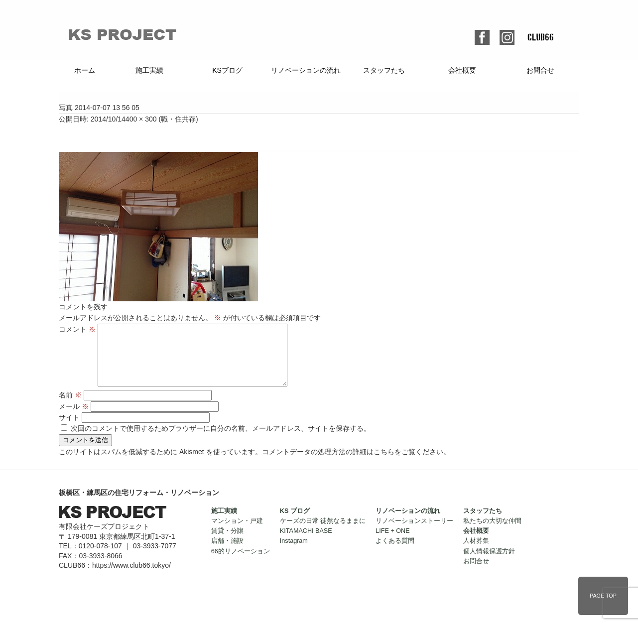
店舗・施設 (227, 552)
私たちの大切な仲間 (492, 532)
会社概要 (462, 70)
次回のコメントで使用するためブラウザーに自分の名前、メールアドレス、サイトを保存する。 (221, 440)
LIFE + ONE (392, 542)
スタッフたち (384, 70)
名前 (70, 407)
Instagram (294, 552)
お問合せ (540, 70)
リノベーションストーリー (414, 532)
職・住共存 (178, 119)
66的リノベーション (240, 563)
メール (74, 418)
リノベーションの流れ (306, 70)
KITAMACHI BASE (306, 542)
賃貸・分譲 (227, 542)
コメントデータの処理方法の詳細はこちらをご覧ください (352, 464)
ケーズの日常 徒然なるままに (323, 532)
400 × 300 (141, 119)
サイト (69, 429)
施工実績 (149, 70)
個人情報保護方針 (489, 563)
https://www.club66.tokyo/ (131, 577)
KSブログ (227, 70)
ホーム (84, 70)
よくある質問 (395, 552)
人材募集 (476, 552)
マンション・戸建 (237, 532)
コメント (77, 329)
